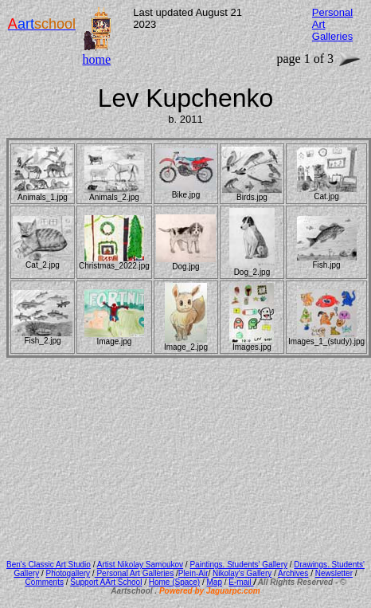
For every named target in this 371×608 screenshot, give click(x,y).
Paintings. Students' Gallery (238, 564)
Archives (293, 573)
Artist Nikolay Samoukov (140, 564)
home (96, 59)
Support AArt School (106, 582)
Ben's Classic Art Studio (48, 564)
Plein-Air (193, 573)
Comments (44, 582)
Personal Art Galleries (134, 573)
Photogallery (67, 573)
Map (214, 582)
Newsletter (334, 573)
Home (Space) (174, 582)
